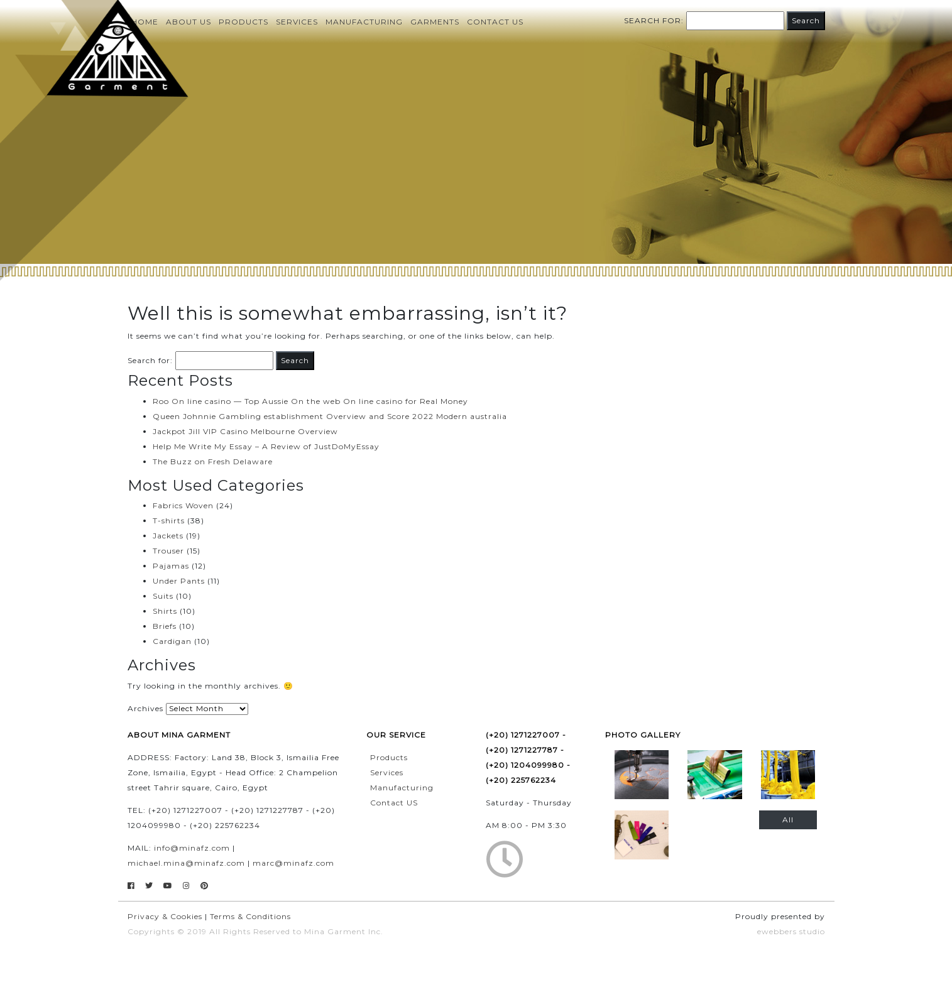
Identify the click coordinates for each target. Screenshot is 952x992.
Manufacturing (364, 21)
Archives (145, 708)
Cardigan (172, 641)
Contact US (394, 802)
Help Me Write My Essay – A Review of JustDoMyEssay (266, 446)
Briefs (165, 626)
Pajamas (171, 565)
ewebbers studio (791, 931)
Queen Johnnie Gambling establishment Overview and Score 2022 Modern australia (330, 416)
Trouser (168, 550)
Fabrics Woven (183, 505)
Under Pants (179, 581)
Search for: (654, 20)
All (788, 819)
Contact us (495, 21)
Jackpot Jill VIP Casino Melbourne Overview (245, 431)
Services (297, 21)
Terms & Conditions (250, 916)
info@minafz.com (192, 848)
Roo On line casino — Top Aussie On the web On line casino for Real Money (310, 401)
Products (243, 21)
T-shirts (169, 520)
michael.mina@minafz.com (186, 863)
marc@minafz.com (293, 863)
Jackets (168, 535)
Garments (434, 21)
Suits (163, 596)
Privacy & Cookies (165, 916)
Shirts (165, 611)
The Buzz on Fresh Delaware (213, 461)
